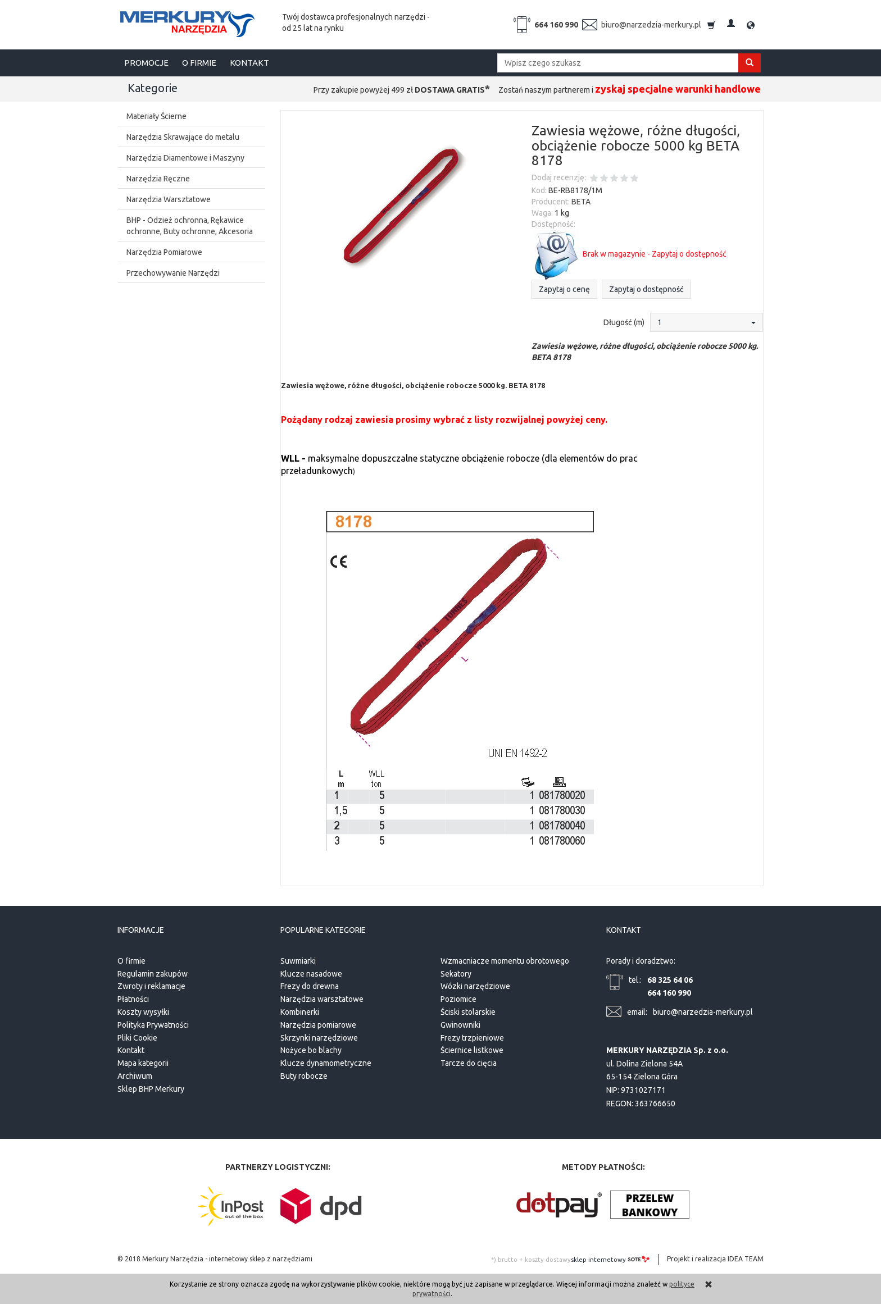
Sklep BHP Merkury (150, 1088)
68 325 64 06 (670, 979)
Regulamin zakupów (152, 973)
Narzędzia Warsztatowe (168, 199)
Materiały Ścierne (156, 116)
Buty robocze (304, 1076)
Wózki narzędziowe (475, 986)
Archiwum (134, 1076)
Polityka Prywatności (153, 1024)
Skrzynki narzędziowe (319, 1037)
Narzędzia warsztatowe (322, 999)
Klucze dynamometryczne (325, 1063)
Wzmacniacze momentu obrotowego (504, 960)
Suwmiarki (298, 960)
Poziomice (458, 999)
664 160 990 (556, 24)
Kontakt (130, 1050)
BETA (581, 201)
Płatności (133, 999)
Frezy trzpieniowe (472, 1037)
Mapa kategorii (143, 1063)
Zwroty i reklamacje (151, 986)
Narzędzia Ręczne (158, 178)
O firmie (131, 960)
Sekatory (455, 973)
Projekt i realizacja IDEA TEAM (715, 1258)
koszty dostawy (548, 1259)
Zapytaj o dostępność (646, 289)
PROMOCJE (146, 62)
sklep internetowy (610, 1259)
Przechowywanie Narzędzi (173, 272)
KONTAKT (249, 62)
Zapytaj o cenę (564, 289)
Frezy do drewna (309, 986)
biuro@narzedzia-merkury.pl (651, 24)
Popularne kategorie (323, 930)
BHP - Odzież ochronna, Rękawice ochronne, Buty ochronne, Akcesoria (189, 226)
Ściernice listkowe (471, 1050)
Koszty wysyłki (143, 1011)
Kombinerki (299, 1011)
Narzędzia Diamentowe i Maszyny (185, 157)
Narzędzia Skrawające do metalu (182, 137)
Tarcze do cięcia (468, 1063)
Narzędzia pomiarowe (318, 1024)
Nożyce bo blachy (311, 1050)
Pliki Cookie (137, 1037)
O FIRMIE (199, 62)
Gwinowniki (460, 1024)
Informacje (140, 930)
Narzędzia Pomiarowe (164, 252)
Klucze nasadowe (311, 973)
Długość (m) (623, 322)
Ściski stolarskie (468, 1011)
